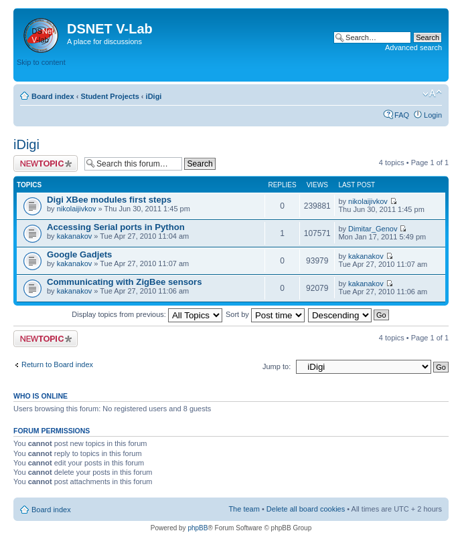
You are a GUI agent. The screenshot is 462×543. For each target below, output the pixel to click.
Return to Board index (57, 364)
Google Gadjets (79, 254)
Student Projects (109, 96)
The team (243, 509)
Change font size (432, 94)
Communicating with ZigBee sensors (124, 282)
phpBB (197, 528)
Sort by (265, 314)
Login (433, 115)
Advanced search (413, 47)
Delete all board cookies (305, 509)
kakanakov (74, 236)
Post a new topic (45, 163)
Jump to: (276, 366)
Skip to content (41, 62)
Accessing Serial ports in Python (116, 227)
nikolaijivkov (76, 209)
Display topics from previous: (147, 314)
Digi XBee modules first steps (109, 200)
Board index (52, 96)
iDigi (154, 96)
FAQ (401, 115)
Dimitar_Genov (372, 229)
